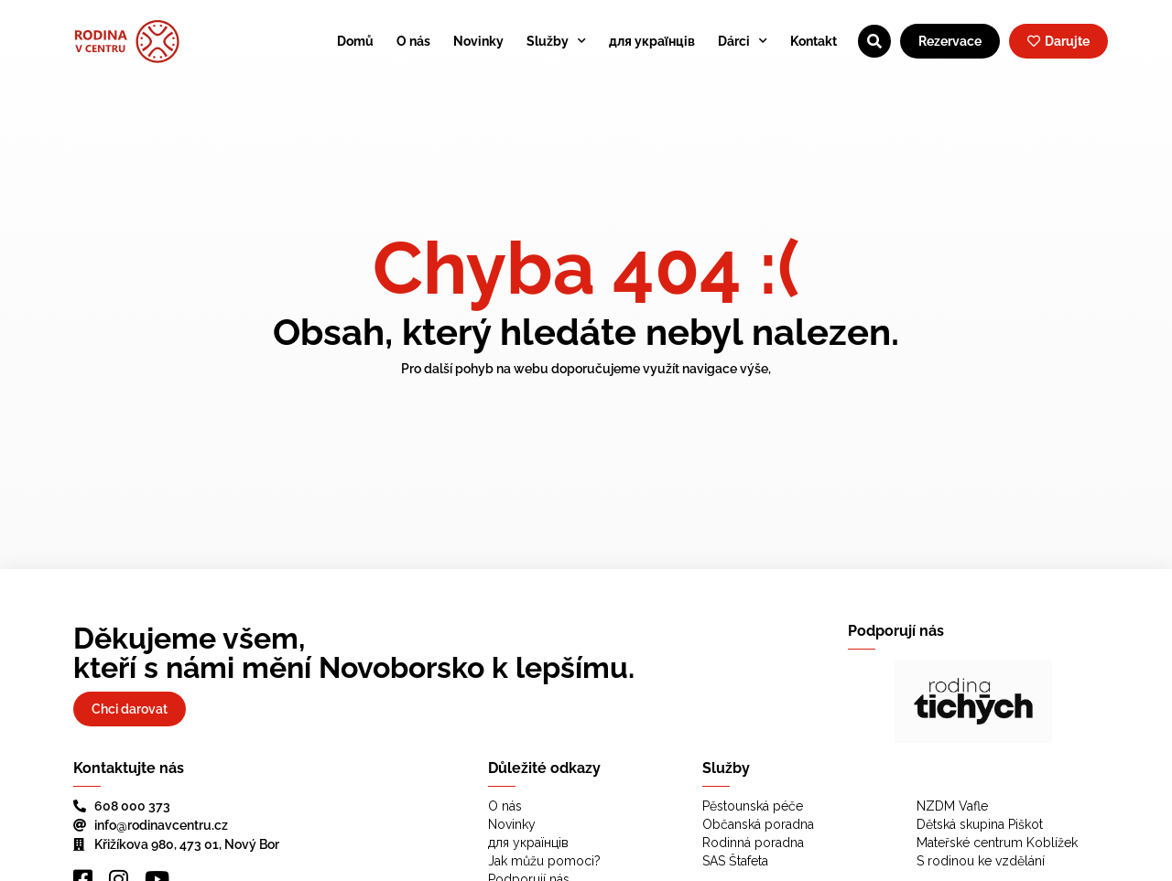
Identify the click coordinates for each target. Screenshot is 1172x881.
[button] (876, 700)
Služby (556, 41)
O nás (413, 41)
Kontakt (813, 41)
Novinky (478, 41)
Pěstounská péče (752, 806)
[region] (973, 701)
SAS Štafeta (735, 861)
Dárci (742, 41)
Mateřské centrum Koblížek (997, 842)
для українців (652, 41)
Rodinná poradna (753, 842)
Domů (355, 41)
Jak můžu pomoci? (544, 861)
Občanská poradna (758, 824)
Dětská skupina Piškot (980, 824)
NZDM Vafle (952, 806)
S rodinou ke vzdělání (981, 861)
